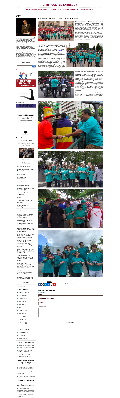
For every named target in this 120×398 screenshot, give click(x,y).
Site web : (41, 301)
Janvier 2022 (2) (23, 314)
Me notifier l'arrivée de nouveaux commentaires (53, 318)
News (20, 195)
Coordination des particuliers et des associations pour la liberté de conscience (25, 377)
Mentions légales (26, 387)
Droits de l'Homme (23, 183)
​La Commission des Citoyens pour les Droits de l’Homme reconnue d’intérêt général (25, 249)
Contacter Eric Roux (26, 140)
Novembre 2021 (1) (24, 317)
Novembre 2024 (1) (24, 280)
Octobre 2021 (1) (23, 320)
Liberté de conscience (24, 166)
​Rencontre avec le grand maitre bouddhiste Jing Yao (24, 266)
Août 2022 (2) (22, 308)
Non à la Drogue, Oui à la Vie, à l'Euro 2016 (53, 18)
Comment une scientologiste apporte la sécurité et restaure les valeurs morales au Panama (26, 255)
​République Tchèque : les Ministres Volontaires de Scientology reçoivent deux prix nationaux (25, 218)
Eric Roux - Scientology (60, 4)
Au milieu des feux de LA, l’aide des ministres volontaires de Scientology (25, 224)
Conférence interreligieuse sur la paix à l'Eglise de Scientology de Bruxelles (26, 230)
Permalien (88, 283)
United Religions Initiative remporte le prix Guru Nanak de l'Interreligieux (26, 211)
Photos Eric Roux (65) (26, 158)
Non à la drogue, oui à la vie (26, 364)
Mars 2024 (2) (22, 293)
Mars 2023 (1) (22, 302)
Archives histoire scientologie (26, 202)
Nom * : (40, 294)
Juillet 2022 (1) (23, 311)
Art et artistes (22, 179)
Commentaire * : (42, 305)
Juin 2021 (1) (22, 323)
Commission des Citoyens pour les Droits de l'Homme (25, 355)
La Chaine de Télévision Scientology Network (24, 339)
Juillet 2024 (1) (23, 286)
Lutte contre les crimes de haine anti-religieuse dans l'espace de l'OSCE (25, 261)
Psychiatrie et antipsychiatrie (26, 176)
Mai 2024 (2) (22, 289)
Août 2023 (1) (22, 296)
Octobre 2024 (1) (23, 283)
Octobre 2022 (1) (23, 305)
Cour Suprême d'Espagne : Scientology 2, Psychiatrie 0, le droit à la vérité (25, 243)
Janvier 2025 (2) (23, 277)
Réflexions (21, 173)
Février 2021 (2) (23, 326)
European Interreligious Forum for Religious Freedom (25, 372)
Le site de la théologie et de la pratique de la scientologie (26, 334)
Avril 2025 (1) (22, 274)
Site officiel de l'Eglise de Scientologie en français (24, 343)
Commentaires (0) (82, 283)
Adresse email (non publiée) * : (47, 298)
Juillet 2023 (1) (23, 299)
